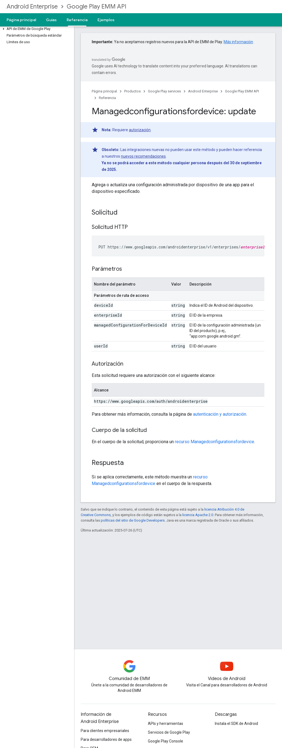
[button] (36, 29)
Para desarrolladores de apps (106, 739)
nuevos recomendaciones (143, 156)
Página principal (21, 19)
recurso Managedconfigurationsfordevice (214, 441)
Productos (132, 91)
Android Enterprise (32, 6)
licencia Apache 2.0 (197, 515)
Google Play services (164, 91)
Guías (51, 19)
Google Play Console (165, 741)
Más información (238, 42)
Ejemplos (106, 19)
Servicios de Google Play (169, 732)
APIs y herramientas (165, 723)
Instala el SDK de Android (236, 723)
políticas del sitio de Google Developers (133, 520)
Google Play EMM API (96, 6)
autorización (140, 130)
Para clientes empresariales (105, 730)
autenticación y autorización (219, 414)
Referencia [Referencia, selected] (77, 19)
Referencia (107, 98)
